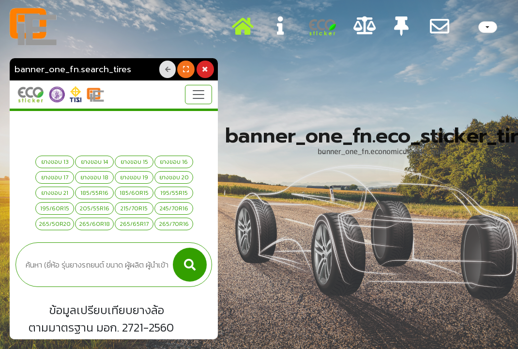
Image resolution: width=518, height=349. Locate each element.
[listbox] (487, 27)
